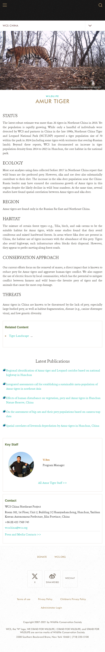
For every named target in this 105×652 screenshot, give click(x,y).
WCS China (10, 25)
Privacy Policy (45, 599)
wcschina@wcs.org (16, 527)
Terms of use (23, 599)
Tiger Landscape (19, 336)
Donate (42, 556)
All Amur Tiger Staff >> (52, 482)
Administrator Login (51, 607)
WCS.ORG (60, 556)
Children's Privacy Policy (73, 599)
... (32, 336)
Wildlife (52, 96)
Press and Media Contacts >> (23, 534)
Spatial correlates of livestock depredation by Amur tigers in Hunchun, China (52, 425)
